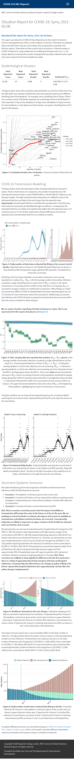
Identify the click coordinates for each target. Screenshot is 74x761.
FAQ (18, 212)
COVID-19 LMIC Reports (16, 4)
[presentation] (67, 77)
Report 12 (62, 51)
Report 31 (43, 311)
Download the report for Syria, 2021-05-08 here (26, 35)
